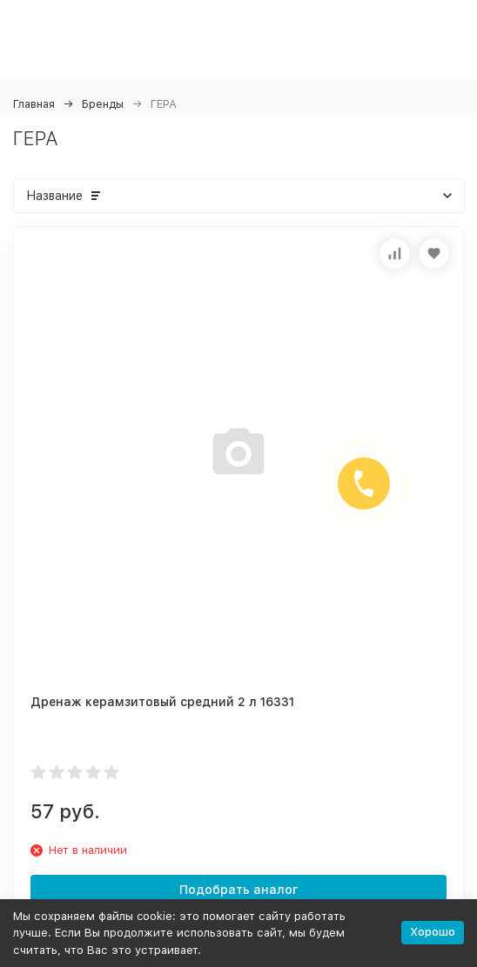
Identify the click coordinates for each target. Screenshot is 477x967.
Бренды (103, 103)
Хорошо (432, 931)
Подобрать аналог (239, 890)
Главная (34, 103)
